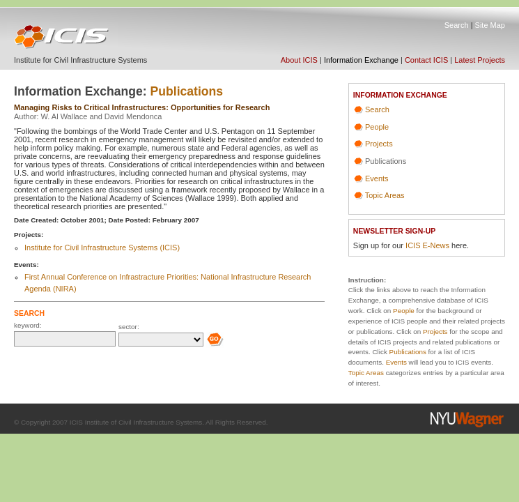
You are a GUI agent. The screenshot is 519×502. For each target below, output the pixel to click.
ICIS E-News (427, 245)
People (377, 127)
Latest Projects (479, 60)
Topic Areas (385, 195)
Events (377, 178)
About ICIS (299, 60)
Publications (187, 91)
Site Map (490, 25)
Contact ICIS (426, 60)
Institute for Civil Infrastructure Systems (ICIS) (102, 247)
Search (456, 25)
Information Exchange (361, 60)
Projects (379, 143)
